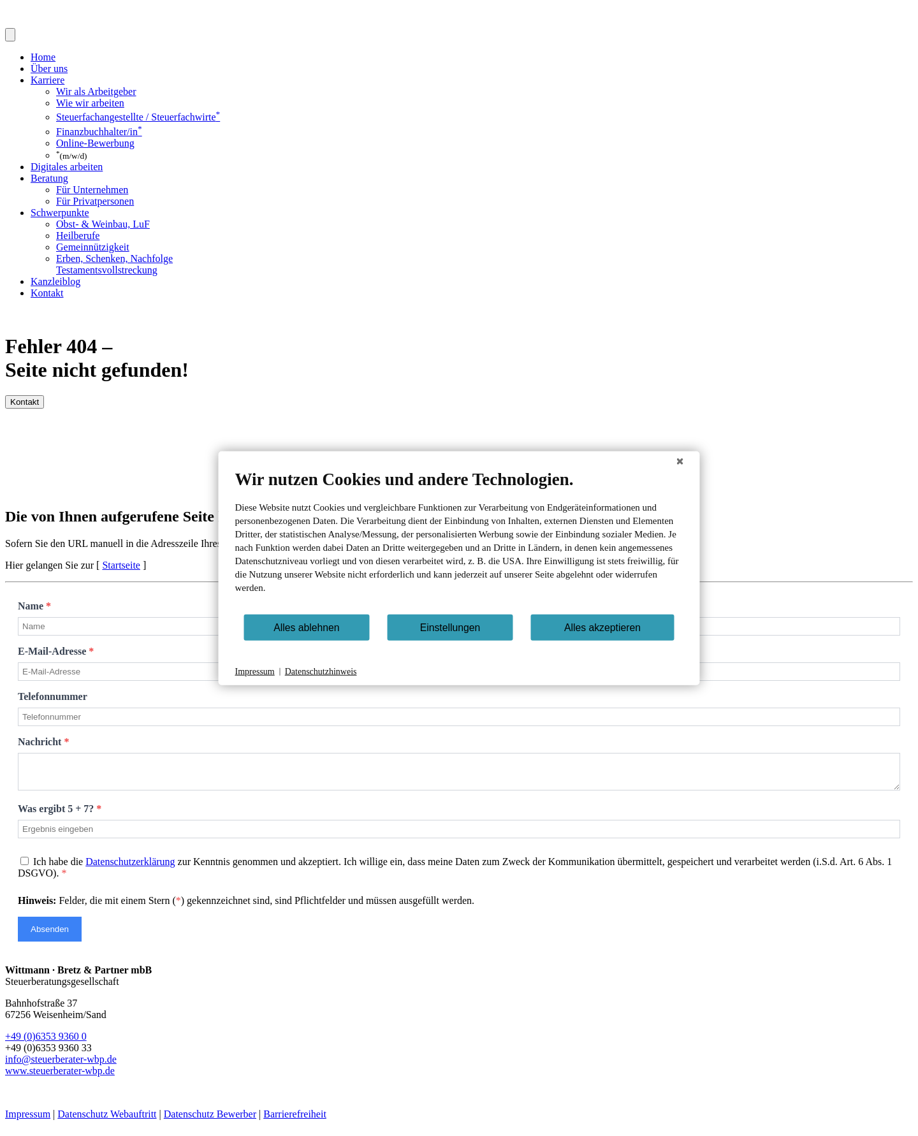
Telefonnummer (52, 696)
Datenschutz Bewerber (210, 1119)
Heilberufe (77, 235)
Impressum (27, 1119)
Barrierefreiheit (294, 1119)
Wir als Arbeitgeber (96, 91)
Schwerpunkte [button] (60, 212)
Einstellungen (450, 627)
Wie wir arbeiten (90, 103)
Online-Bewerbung (95, 143)
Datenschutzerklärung (130, 867)
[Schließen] (680, 461)
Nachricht (43, 741)
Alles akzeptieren (602, 627)
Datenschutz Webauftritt (106, 1119)
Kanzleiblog (55, 281)
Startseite (121, 565)
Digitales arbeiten (67, 166)
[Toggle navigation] (10, 34)
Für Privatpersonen (95, 201)
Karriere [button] (47, 80)
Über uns (49, 68)
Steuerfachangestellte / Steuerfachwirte (138, 117)
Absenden (50, 935)
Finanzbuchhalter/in (99, 131)
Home (43, 57)
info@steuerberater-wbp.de (61, 1065)
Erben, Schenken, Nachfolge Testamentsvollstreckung (114, 264)
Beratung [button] (49, 178)
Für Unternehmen (92, 189)
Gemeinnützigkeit (92, 247)
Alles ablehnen (306, 627)
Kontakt (47, 293)
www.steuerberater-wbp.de (60, 1076)
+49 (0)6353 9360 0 (46, 1042)
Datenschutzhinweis (321, 671)
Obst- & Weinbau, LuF (103, 224)
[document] (459, 541)
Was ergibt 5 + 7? (59, 814)
